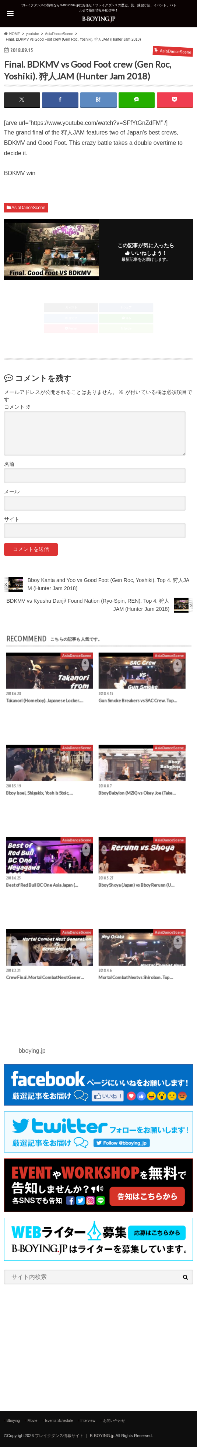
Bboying (13, 1421)
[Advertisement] (99, 1345)
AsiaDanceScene (28, 207)
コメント (17, 407)
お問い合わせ (114, 1421)
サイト (12, 519)
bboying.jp (32, 1051)
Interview (88, 1421)
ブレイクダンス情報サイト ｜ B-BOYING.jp (75, 1435)
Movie (33, 1421)
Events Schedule (59, 1421)
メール (12, 491)
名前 (9, 464)
